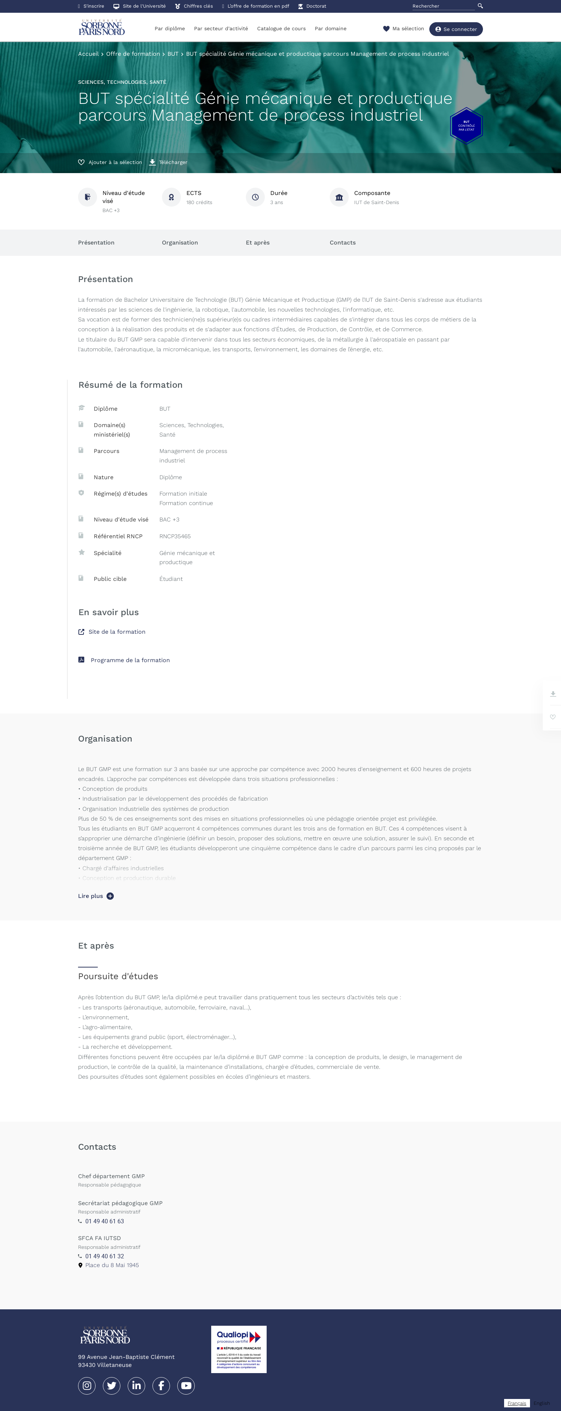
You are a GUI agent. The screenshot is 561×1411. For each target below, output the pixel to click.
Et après (258, 242)
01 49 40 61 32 (104, 1256)
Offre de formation (133, 53)
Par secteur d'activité (221, 28)
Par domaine (331, 28)
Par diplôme (170, 28)
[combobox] (517, 1403)
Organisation (180, 242)
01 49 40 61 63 (104, 1221)
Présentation (96, 242)
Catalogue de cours (281, 28)
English (542, 1403)
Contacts (343, 242)
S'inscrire (91, 6)
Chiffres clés (194, 6)
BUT (173, 53)
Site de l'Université (139, 6)
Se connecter (456, 29)
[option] (542, 1403)
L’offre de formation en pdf (255, 6)
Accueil (88, 53)
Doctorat (312, 6)
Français (517, 1403)
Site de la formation (112, 631)
